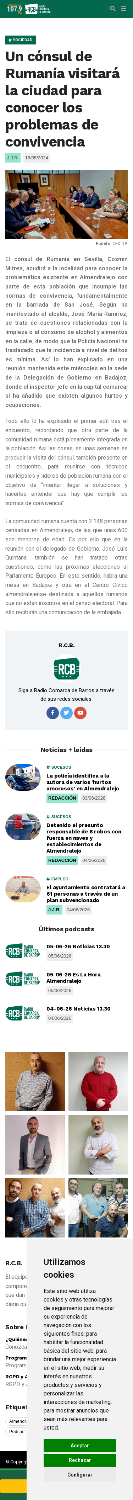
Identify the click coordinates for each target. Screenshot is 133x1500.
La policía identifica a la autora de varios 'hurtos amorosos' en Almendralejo (82, 782)
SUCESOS (58, 767)
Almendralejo (22, 1421)
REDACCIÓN (62, 798)
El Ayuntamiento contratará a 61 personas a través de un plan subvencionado (85, 893)
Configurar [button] (80, 1475)
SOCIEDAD (21, 40)
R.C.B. (66, 645)
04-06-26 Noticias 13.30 (78, 1009)
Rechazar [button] (80, 1460)
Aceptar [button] (80, 1445)
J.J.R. (54, 909)
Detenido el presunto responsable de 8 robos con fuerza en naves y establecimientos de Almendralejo (83, 838)
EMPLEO (57, 879)
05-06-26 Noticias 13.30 (78, 946)
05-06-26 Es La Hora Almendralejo (73, 977)
